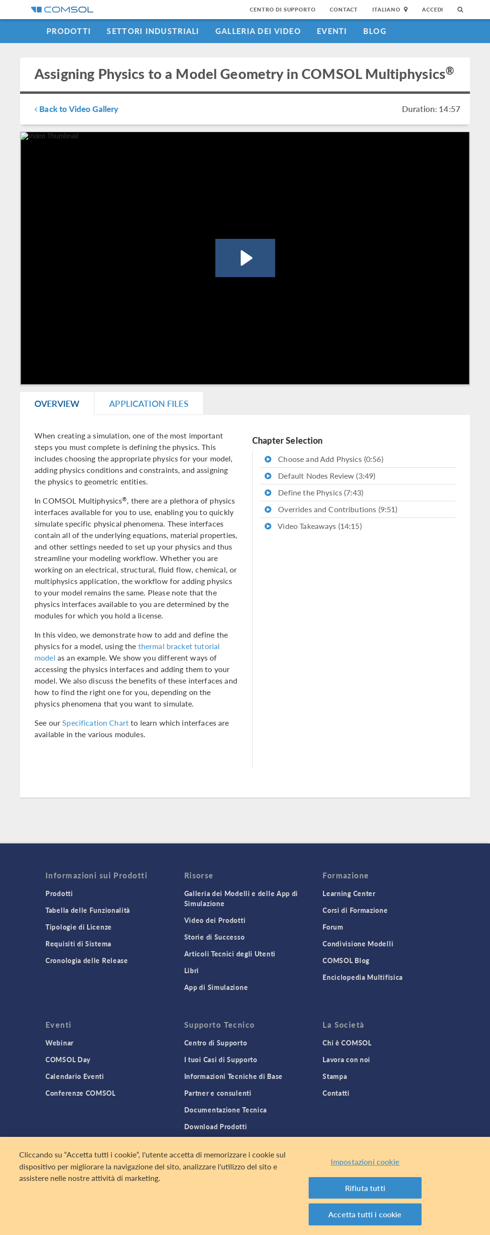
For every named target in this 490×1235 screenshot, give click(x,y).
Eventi (332, 30)
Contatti (336, 1093)
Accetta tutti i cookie (365, 1215)
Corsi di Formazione (355, 910)
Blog (375, 30)
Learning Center (349, 893)
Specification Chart (95, 722)
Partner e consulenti (218, 1093)
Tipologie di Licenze (78, 927)
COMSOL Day (67, 1059)
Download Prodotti (215, 1126)
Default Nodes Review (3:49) (320, 475)
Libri (192, 970)
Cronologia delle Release (86, 960)
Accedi (432, 9)
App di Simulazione (216, 987)
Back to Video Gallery (76, 108)
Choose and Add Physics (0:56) (324, 458)
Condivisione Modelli (358, 943)
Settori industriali (153, 30)
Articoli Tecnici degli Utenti (230, 953)
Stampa (335, 1076)
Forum (333, 927)
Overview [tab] (56, 403)
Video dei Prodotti (215, 920)
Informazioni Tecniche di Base (233, 1076)
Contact (344, 9)
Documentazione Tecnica (225, 1109)
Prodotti (68, 30)
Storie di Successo (214, 937)
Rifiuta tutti (365, 1188)
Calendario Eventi (74, 1076)
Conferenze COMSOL (80, 1093)
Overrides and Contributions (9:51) (331, 509)
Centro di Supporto (282, 9)
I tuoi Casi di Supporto (220, 1059)
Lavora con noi (346, 1059)
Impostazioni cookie (365, 1162)
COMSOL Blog (346, 960)
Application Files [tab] (149, 403)
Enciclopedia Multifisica (363, 977)
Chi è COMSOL (347, 1042)
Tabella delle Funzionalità (87, 910)
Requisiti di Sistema (78, 943)
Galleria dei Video (258, 30)
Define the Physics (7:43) (314, 492)
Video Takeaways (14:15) (313, 525)
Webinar (59, 1042)
